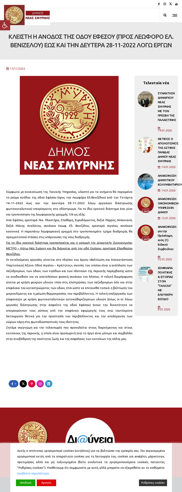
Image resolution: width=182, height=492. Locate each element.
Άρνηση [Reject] (46, 482)
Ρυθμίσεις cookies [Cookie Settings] (153, 482)
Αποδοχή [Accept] (25, 482)
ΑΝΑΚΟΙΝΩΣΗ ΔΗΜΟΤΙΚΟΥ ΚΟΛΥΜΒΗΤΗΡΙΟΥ (170, 180)
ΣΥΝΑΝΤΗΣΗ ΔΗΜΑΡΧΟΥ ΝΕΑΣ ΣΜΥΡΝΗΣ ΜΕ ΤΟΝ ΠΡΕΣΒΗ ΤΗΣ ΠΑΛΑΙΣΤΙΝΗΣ (167, 106)
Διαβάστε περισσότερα (33, 473)
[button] (5, 25)
